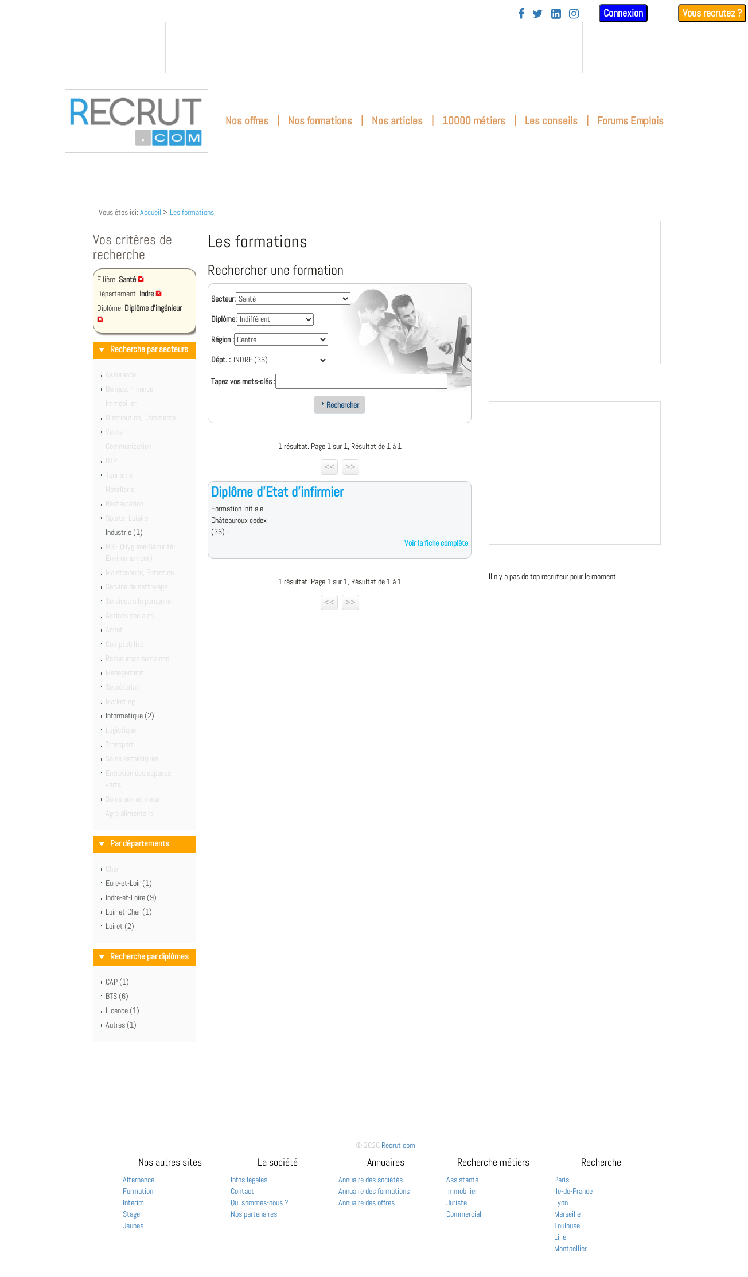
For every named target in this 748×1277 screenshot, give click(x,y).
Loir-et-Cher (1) (129, 912)
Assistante (462, 1179)
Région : (222, 339)
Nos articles (397, 121)
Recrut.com (398, 1145)
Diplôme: (224, 319)
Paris (561, 1179)
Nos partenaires (254, 1214)
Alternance (138, 1179)
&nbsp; (374, 47)
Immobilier (461, 1191)
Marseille (567, 1214)
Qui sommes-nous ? (260, 1202)
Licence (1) (122, 1010)
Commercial (463, 1214)
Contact (242, 1191)
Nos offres (246, 121)
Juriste (456, 1202)
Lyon (561, 1202)
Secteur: (223, 299)
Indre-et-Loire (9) (131, 897)
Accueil (150, 212)
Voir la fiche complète (436, 543)
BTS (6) (117, 996)
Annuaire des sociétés (370, 1179)
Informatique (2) (130, 715)
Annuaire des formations (374, 1191)
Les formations (192, 212)
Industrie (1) (124, 532)
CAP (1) (117, 982)
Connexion (623, 12)
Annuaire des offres (366, 1202)
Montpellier (570, 1248)
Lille (560, 1237)
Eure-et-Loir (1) (129, 883)
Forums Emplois (630, 121)
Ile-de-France (573, 1191)
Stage (131, 1214)
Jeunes (133, 1225)
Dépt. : (221, 359)
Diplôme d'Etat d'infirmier (277, 492)
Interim (133, 1202)
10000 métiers (473, 121)
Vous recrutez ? (712, 12)
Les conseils (551, 121)
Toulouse (567, 1225)
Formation (138, 1191)
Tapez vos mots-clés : (243, 381)
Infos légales (249, 1179)
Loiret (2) (120, 926)
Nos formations (320, 121)
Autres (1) (121, 1025)
